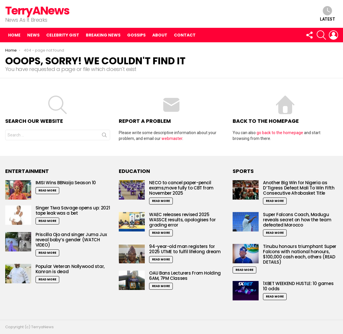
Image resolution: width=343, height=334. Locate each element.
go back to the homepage (280, 132)
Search (104, 136)
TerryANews (37, 11)
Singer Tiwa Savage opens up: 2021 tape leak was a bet (73, 210)
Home (14, 35)
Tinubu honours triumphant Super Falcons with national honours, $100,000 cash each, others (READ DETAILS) (299, 254)
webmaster (172, 138)
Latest (327, 13)
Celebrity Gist (62, 35)
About (159, 35)
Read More (47, 190)
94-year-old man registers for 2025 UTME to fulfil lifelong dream (184, 249)
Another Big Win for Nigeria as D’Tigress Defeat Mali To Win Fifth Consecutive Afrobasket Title (298, 188)
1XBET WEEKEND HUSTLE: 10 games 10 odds (298, 286)
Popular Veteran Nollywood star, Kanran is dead (70, 269)
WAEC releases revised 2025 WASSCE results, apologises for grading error (182, 219)
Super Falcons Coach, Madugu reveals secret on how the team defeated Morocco (297, 219)
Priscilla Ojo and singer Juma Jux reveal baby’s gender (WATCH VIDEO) (71, 239)
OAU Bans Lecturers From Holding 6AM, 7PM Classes (184, 275)
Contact (185, 35)
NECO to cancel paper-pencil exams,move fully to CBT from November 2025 (181, 188)
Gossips (136, 35)
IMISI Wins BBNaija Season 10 (66, 183)
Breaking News (103, 35)
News (33, 35)
